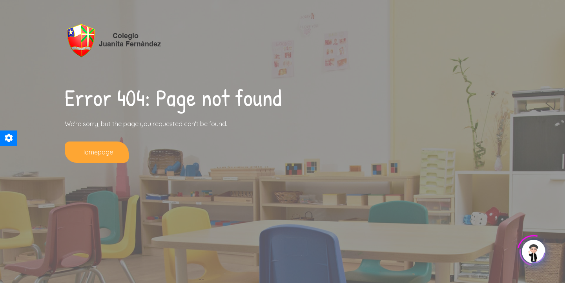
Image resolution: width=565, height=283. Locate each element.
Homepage (96, 152)
